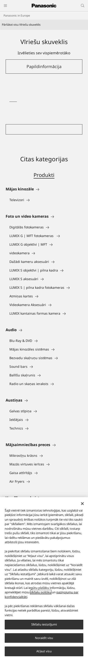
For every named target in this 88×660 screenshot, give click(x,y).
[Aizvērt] (82, 503)
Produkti (44, 174)
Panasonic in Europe (17, 15)
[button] (44, 66)
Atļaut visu (43, 651)
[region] (44, 578)
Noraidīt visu (44, 638)
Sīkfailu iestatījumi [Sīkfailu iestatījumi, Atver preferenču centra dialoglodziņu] (44, 624)
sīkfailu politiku (40, 592)
